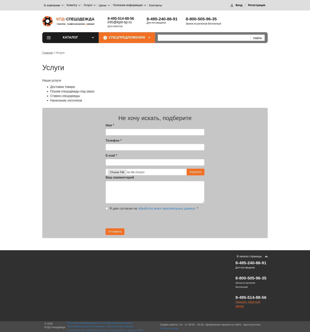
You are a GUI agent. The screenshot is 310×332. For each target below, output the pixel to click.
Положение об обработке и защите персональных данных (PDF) (105, 330)
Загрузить (195, 171)
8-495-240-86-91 (162, 19)
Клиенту (72, 5)
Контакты (155, 5)
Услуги (88, 5)
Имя (110, 125)
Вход (239, 5)
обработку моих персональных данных (166, 208)
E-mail (111, 155)
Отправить (115, 231)
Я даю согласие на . (152, 208)
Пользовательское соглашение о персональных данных (100, 326)
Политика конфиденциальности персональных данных (100, 322)
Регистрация (256, 5)
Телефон (114, 140)
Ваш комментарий (120, 177)
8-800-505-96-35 (201, 19)
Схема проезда (169, 328)
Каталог (78, 37)
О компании (52, 5)
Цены (103, 5)
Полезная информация (128, 5)
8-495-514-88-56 (250, 297)
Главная (47, 52)
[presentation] (136, 220)
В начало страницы (249, 256)
